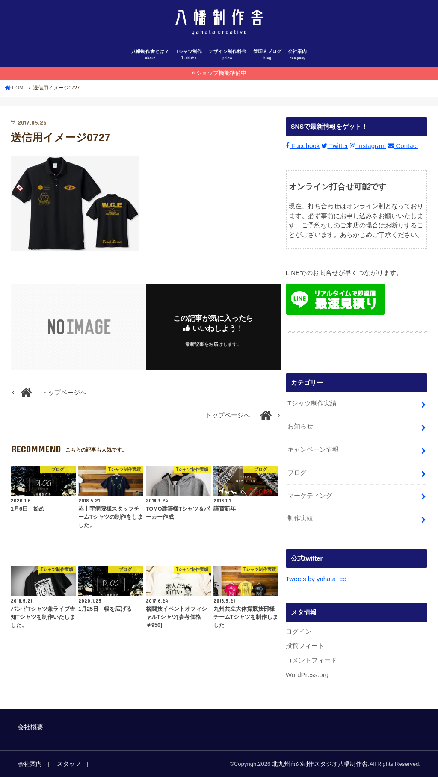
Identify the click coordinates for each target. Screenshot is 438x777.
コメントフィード (311, 660)
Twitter (333, 148)
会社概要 (30, 726)
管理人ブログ (267, 58)
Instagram (366, 148)
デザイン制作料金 (227, 58)
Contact (401, 148)
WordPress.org (307, 674)
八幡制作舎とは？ (150, 58)
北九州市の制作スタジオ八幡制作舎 (323, 763)
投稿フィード (305, 646)
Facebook (302, 148)
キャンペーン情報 (313, 451)
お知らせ (300, 428)
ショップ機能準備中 (221, 76)
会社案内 (297, 58)
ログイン (298, 631)
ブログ (297, 473)
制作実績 (300, 519)
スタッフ (65, 763)
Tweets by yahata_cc (315, 579)
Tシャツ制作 (188, 58)
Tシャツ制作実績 (311, 406)
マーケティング (309, 496)
